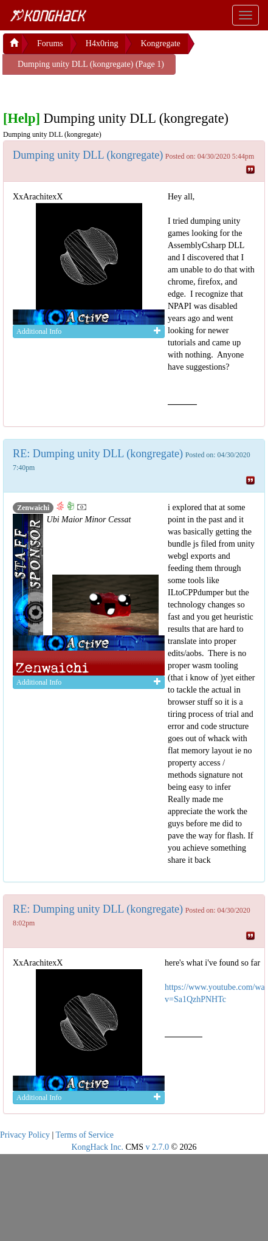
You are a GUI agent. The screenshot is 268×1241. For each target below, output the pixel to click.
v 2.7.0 (157, 1147)
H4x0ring (102, 43)
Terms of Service (85, 1134)
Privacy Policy (25, 1134)
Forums (50, 43)
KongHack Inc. (97, 1147)
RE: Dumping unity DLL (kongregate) (98, 454)
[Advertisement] (100, 90)
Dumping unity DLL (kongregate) (88, 155)
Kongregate (160, 43)
